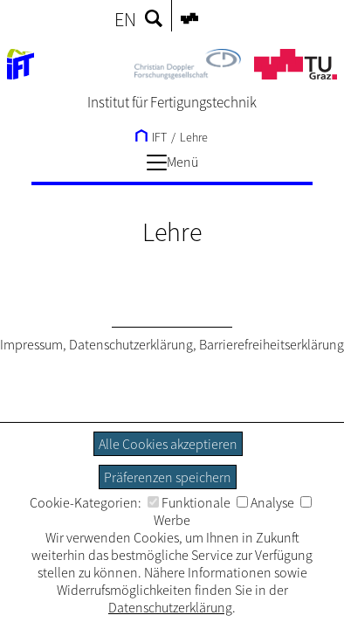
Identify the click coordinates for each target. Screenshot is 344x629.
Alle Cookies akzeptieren (168, 444)
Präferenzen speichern (167, 477)
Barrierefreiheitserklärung (271, 344)
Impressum (31, 344)
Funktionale (189, 502)
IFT (151, 137)
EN (125, 19)
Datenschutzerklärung (131, 344)
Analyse (265, 502)
